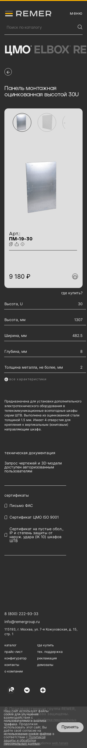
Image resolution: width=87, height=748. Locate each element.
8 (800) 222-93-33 (21, 613)
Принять (70, 726)
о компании (13, 671)
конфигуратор (15, 658)
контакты (11, 665)
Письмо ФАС (21, 506)
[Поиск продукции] (40, 27)
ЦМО (18, 50)
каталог (10, 645)
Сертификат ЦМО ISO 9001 (34, 517)
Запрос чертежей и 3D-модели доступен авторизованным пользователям (33, 467)
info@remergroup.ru (22, 621)
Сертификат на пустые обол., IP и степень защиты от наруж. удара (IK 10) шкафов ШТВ (36, 535)
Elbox (52, 50)
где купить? (72, 293)
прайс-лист (13, 652)
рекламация (47, 658)
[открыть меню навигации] (76, 13)
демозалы (45, 665)
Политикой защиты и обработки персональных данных (24, 740)
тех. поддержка (50, 652)
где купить (45, 645)
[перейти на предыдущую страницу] (8, 72)
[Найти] (80, 27)
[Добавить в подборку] (75, 276)
